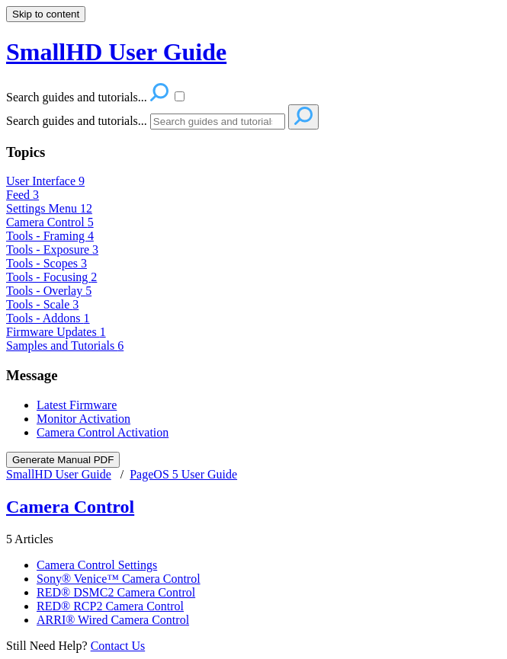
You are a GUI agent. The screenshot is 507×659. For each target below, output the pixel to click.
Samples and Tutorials (65, 345)
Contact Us (118, 645)
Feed (22, 194)
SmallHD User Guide (58, 474)
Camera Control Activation (102, 432)
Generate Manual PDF (63, 459)
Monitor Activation (83, 418)
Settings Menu (49, 208)
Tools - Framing (50, 235)
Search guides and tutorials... (76, 120)
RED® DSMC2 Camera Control (116, 592)
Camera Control (50, 222)
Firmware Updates (56, 331)
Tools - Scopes (46, 263)
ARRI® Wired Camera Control (113, 619)
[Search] (217, 122)
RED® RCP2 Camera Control (110, 606)
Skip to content (45, 14)
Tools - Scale (42, 304)
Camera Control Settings (97, 564)
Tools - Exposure (52, 249)
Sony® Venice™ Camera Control (119, 578)
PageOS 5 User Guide (183, 474)
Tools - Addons (48, 318)
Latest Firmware (77, 404)
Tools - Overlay (48, 290)
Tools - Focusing (51, 276)
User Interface (45, 180)
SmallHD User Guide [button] (116, 52)
